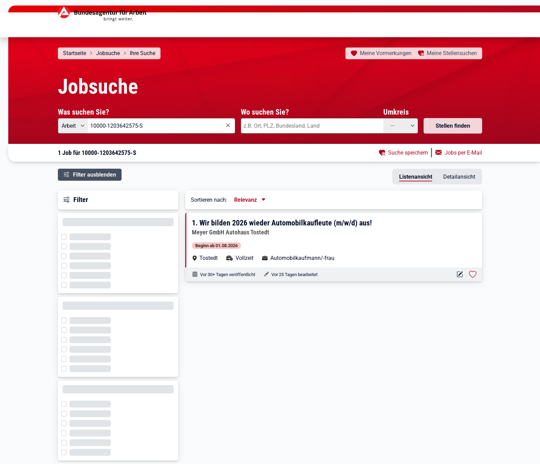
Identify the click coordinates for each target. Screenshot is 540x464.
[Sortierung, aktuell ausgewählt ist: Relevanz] (250, 200)
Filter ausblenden (94, 174)
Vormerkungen (386, 53)
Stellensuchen (452, 53)
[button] (334, 240)
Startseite (74, 53)
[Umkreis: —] (400, 126)
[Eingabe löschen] (227, 125)
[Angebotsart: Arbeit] (73, 126)
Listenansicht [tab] (415, 176)
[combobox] (161, 126)
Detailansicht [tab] (459, 176)
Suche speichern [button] (408, 152)
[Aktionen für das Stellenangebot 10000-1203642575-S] (460, 274)
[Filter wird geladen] (66, 236)
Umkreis (396, 111)
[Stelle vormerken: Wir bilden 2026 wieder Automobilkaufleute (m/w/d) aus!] (473, 274)
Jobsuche (108, 53)
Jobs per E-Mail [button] (463, 152)
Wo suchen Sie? (265, 111)
